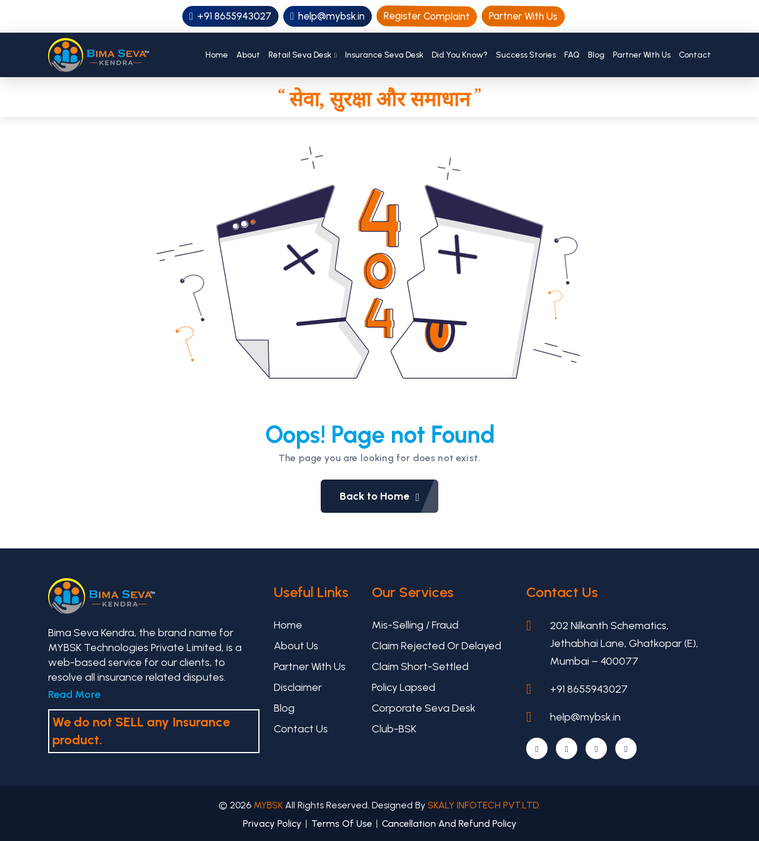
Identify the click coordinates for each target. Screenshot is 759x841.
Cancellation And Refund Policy (449, 823)
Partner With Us (523, 16)
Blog (596, 55)
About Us (296, 645)
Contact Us (301, 728)
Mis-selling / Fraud (415, 624)
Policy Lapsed (403, 687)
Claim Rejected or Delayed (436, 645)
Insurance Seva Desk (384, 55)
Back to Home (389, 496)
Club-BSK (394, 728)
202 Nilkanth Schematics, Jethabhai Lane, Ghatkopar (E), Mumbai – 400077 (624, 643)
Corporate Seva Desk (424, 708)
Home (216, 55)
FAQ (572, 55)
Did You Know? (460, 55)
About (248, 55)
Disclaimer (298, 687)
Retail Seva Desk (299, 55)
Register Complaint (427, 15)
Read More (74, 694)
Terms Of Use (341, 823)
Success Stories (526, 55)
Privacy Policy (272, 823)
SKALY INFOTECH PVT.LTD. (484, 805)
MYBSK (269, 805)
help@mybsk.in (327, 16)
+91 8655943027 (230, 16)
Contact (695, 55)
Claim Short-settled (420, 666)
